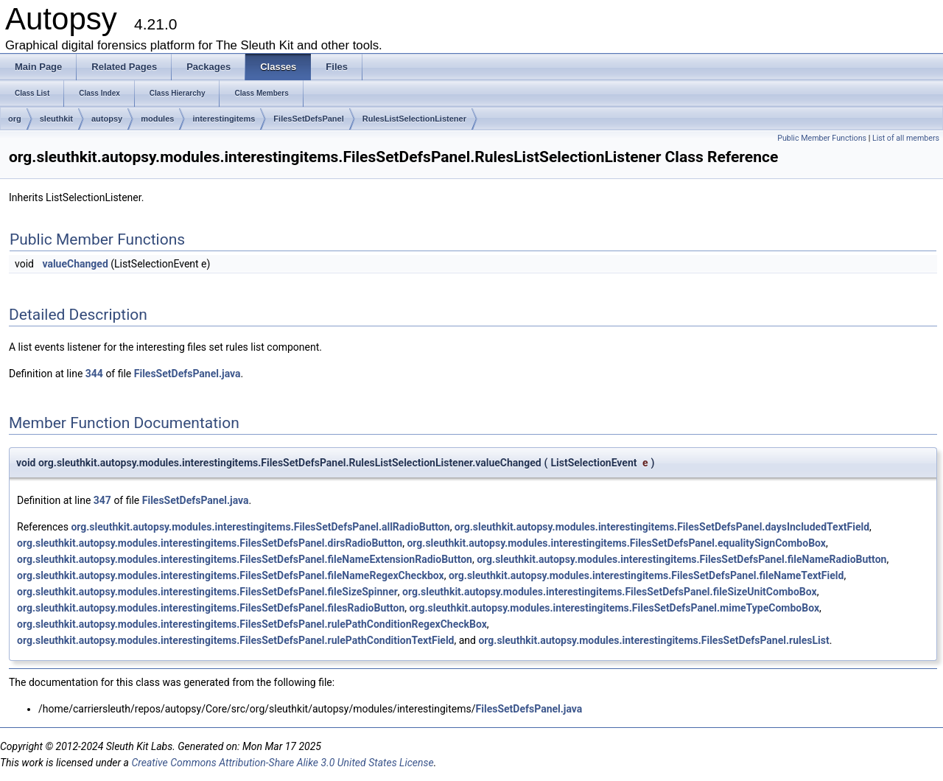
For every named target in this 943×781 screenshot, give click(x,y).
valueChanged (75, 264)
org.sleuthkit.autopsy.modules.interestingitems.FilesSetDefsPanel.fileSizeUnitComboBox (609, 592)
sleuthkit (56, 118)
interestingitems (223, 118)
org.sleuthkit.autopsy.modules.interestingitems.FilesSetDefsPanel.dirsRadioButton (209, 543)
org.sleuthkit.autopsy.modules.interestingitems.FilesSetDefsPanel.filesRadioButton (210, 608)
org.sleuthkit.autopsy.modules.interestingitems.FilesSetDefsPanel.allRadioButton (260, 527)
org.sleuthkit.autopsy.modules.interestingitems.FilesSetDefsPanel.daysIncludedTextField (662, 527)
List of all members (905, 138)
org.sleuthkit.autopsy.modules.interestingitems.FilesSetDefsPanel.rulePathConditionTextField (236, 640)
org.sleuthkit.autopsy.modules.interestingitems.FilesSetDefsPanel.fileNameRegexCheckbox (230, 575)
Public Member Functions (821, 138)
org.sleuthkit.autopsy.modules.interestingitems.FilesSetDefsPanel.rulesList (653, 640)
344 (94, 373)
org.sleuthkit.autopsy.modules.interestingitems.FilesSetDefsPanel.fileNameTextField (646, 575)
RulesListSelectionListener (414, 118)
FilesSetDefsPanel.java (187, 373)
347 (102, 500)
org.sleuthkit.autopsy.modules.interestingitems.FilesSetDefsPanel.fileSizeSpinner (207, 592)
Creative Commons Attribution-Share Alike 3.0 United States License (282, 762)
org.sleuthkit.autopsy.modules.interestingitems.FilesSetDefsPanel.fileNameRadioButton (681, 559)
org (14, 118)
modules (157, 118)
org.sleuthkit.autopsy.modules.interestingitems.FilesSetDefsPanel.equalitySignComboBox (616, 543)
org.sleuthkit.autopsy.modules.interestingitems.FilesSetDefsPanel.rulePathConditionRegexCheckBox (252, 624)
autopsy (106, 118)
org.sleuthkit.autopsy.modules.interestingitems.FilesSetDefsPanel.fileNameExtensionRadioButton (244, 559)
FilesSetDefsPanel (308, 118)
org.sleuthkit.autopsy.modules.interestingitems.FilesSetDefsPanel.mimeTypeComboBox (614, 608)
